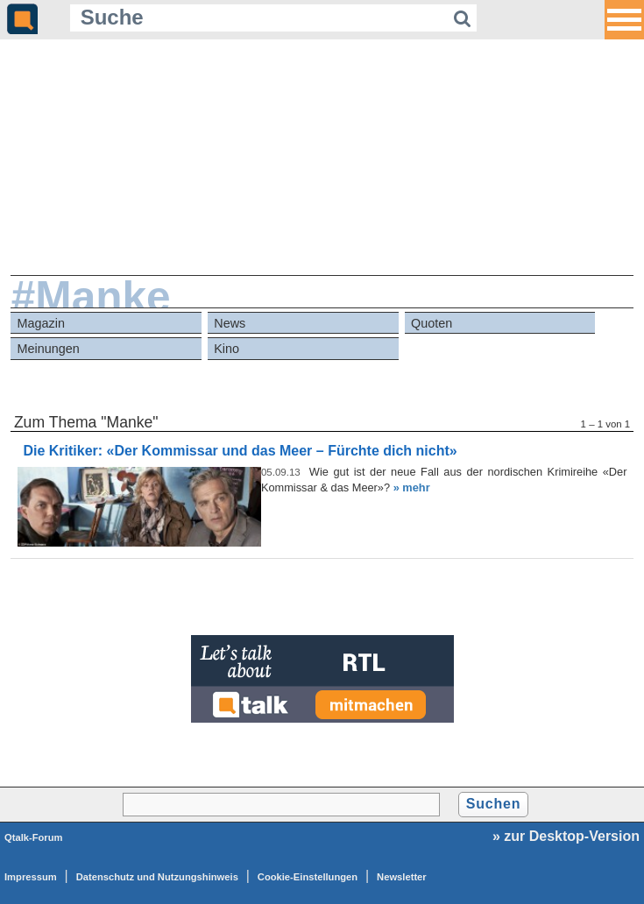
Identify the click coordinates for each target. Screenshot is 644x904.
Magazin (41, 323)
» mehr (411, 487)
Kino (226, 349)
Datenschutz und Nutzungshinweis (157, 877)
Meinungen (49, 349)
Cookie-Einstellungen (307, 877)
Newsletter (402, 877)
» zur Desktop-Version (566, 836)
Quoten (431, 323)
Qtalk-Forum (33, 837)
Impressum (30, 877)
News (229, 323)
